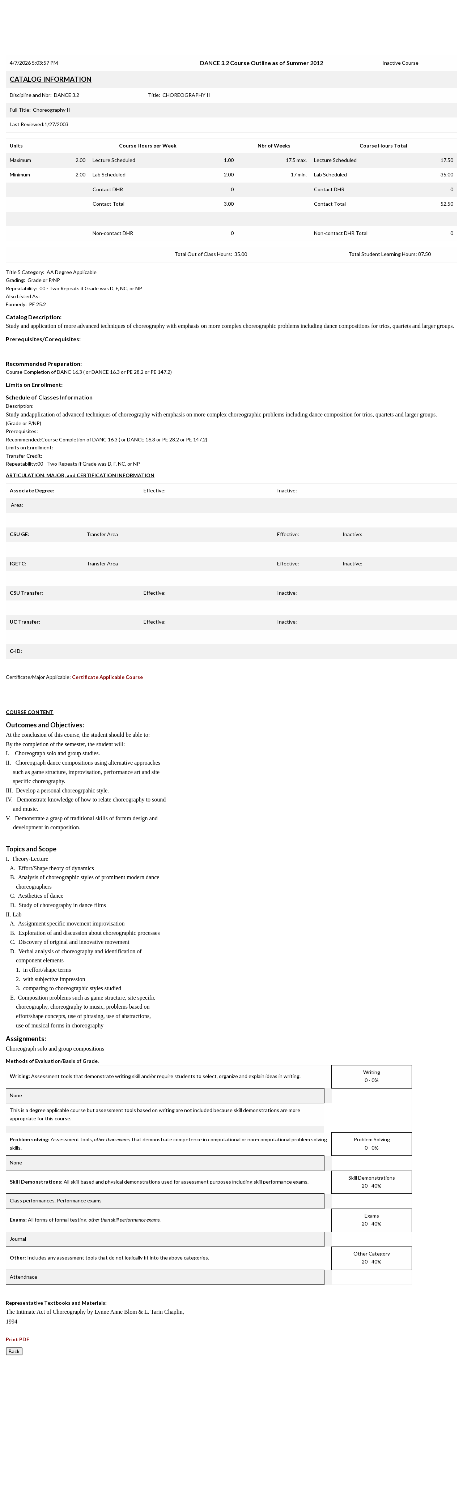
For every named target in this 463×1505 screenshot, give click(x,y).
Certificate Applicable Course (107, 677)
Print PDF (17, 1339)
